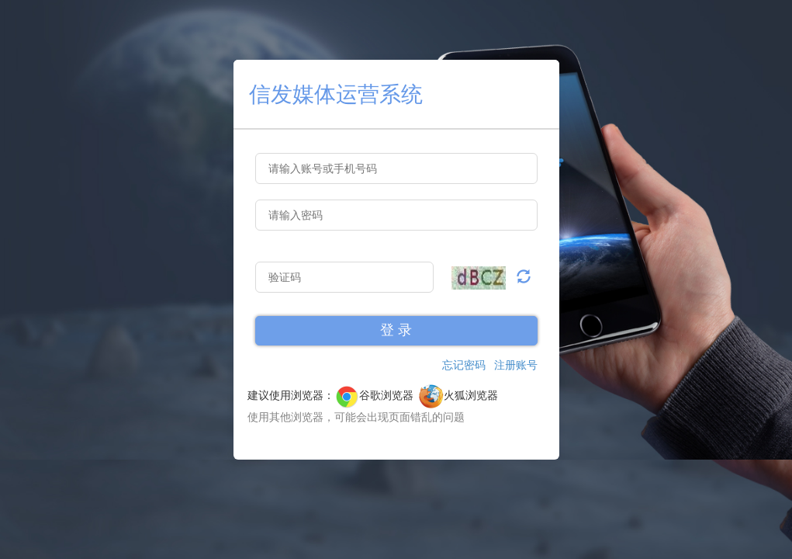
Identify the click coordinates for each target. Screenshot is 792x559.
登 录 (396, 330)
